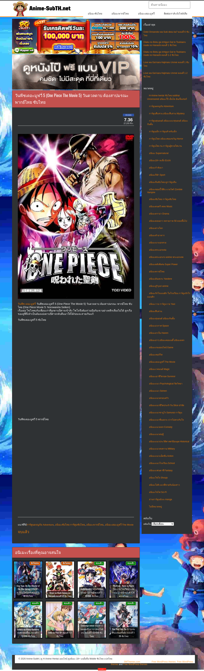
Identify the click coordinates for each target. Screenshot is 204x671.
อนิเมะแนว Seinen (158, 391)
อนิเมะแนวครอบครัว (159, 398)
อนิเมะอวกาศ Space (159, 325)
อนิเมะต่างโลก (156, 228)
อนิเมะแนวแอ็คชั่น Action (161, 456)
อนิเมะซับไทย (95, 14)
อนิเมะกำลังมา (156, 167)
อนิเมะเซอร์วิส (155, 354)
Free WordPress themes (164, 661)
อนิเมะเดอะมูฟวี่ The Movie (162, 362)
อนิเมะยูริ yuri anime (159, 286)
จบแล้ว (23, 532)
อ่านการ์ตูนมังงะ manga (160, 499)
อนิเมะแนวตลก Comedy (160, 427)
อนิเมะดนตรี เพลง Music (160, 206)
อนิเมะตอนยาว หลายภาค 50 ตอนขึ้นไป (168, 221)
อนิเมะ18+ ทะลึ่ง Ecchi (160, 160)
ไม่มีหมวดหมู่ (155, 506)
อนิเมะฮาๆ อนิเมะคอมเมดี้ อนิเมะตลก (167, 340)
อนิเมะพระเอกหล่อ (157, 250)
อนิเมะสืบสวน (155, 311)
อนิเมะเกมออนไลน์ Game (161, 347)
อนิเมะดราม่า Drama (159, 213)
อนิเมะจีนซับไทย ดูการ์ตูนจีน (162, 182)
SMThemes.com (132, 661)
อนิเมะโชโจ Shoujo (158, 477)
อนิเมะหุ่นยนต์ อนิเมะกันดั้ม (162, 318)
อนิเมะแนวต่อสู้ (156, 434)
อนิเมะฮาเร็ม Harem (158, 333)
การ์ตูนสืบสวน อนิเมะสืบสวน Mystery (167, 113)
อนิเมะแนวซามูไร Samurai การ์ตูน (165, 412)
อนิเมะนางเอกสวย (157, 242)
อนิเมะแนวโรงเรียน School (162, 463)
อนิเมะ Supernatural (159, 153)
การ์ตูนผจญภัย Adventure (161, 106)
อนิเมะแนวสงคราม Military (162, 448)
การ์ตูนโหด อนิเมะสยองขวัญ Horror (166, 138)
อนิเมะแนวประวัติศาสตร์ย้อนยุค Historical (169, 441)
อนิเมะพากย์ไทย (120, 14)
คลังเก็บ (147, 524)
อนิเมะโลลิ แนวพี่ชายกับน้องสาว (164, 485)
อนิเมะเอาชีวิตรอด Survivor (162, 376)
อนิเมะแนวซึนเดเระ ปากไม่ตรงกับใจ (166, 420)
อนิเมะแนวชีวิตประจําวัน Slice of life (166, 405)
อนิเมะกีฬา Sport (157, 175)
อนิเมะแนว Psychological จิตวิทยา (165, 383)
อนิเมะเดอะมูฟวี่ (146, 14)
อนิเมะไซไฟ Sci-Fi (158, 492)
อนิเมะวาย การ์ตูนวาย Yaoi (162, 304)
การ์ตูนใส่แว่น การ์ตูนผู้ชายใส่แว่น (165, 146)
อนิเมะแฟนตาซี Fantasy (161, 470)
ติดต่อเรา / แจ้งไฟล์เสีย (175, 14)
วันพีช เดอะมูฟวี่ (27, 303)
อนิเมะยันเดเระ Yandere (160, 279)
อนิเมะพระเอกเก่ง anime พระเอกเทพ (166, 257)
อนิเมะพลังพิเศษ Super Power (163, 264)
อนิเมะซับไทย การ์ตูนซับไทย (162, 199)
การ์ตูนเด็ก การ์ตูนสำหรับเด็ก (163, 131)
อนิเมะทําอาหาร (156, 235)
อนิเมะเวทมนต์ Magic (159, 369)
